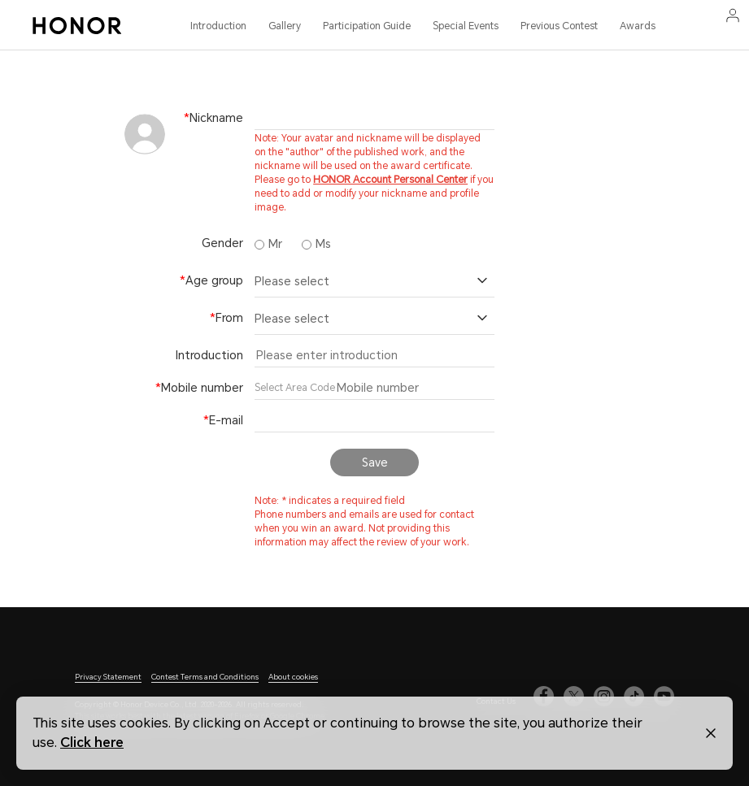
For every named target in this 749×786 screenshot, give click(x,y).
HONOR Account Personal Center (390, 179)
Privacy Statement (108, 676)
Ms (316, 243)
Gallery (284, 26)
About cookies (293, 676)
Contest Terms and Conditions (205, 676)
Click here (92, 742)
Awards (637, 26)
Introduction (218, 26)
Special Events (466, 26)
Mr (268, 243)
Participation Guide (367, 26)
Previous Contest (559, 26)
